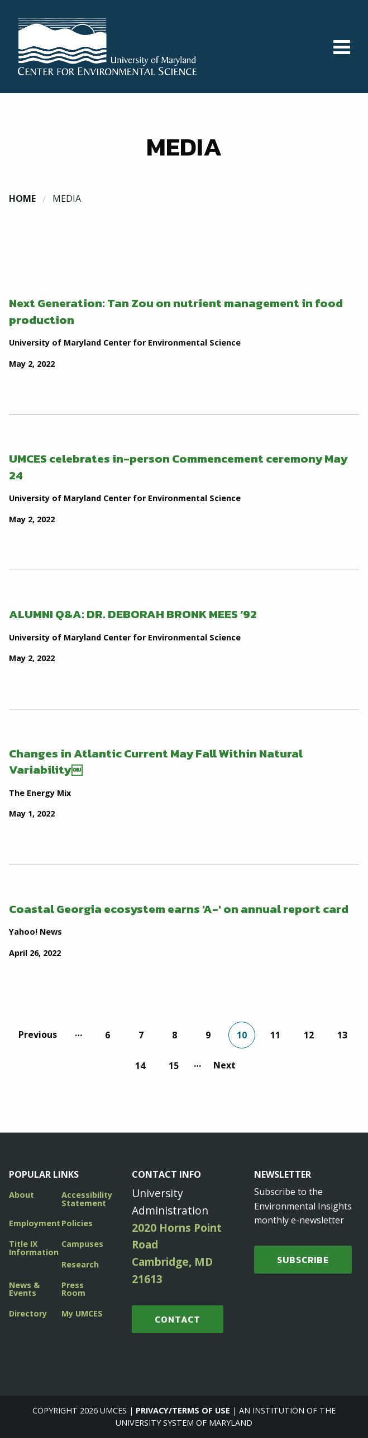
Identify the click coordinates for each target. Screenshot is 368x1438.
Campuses (82, 1243)
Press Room (73, 1289)
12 (309, 1035)
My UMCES (82, 1313)
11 (275, 1035)
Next (224, 1065)
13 (342, 1035)
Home (22, 198)
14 (140, 1066)
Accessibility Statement (86, 1198)
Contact (177, 1319)
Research (80, 1264)
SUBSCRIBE (303, 1259)
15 (174, 1066)
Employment (34, 1223)
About (21, 1194)
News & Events (24, 1289)
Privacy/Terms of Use (183, 1410)
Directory (28, 1313)
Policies (77, 1223)
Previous (37, 1034)
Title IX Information (34, 1247)
